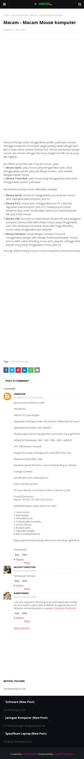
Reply (17, 555)
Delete (24, 555)
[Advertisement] (42, 61)
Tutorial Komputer (20, 15)
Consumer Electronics (65, 608)
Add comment (21, 628)
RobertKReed (21, 593)
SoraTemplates (29, 754)
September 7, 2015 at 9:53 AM (29, 397)
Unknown (19, 394)
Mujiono (10, 29)
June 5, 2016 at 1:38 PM (26, 570)
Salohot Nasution (25, 567)
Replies (20, 559)
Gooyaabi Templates (63, 754)
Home (6, 15)
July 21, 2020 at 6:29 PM (26, 596)
